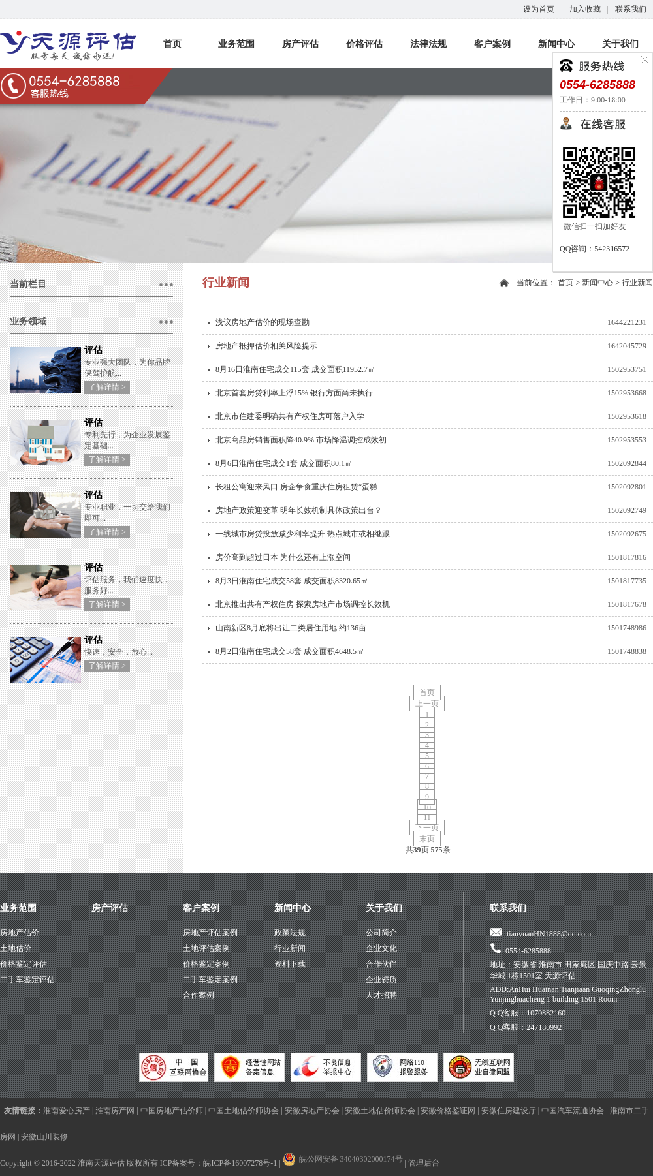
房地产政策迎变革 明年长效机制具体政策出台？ (298, 510)
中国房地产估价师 (171, 1110)
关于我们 (620, 44)
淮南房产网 (115, 1110)
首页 (172, 44)
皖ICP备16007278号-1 (240, 1163)
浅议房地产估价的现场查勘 (262, 322)
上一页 (427, 703)
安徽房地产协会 (312, 1110)
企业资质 (381, 979)
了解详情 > (107, 387)
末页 (427, 838)
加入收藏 (585, 9)
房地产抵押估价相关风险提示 (266, 345)
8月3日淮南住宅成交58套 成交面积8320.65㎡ (291, 580)
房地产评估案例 (210, 932)
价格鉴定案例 (206, 963)
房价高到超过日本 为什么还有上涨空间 (283, 557)
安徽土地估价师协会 (380, 1110)
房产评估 (300, 44)
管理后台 (423, 1163)
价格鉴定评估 (23, 963)
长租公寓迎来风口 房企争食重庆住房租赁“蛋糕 (296, 486)
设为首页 (538, 9)
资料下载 (290, 963)
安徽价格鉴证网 (448, 1110)
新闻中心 (556, 44)
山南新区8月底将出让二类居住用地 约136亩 (290, 627)
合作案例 (198, 995)
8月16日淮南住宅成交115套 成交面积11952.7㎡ (295, 369)
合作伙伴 (381, 963)
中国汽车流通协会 (572, 1110)
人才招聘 (381, 995)
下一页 (427, 827)
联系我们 (630, 9)
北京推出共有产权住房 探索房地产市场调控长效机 (302, 604)
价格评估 (364, 44)
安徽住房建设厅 (508, 1110)
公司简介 (381, 932)
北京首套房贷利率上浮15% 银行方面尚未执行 (294, 392)
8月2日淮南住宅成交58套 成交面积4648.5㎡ (289, 651)
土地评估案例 (206, 948)
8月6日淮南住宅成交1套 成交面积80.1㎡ (284, 463)
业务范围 (236, 44)
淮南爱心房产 (66, 1110)
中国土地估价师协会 (243, 1110)
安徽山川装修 (44, 1136)
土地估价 (15, 948)
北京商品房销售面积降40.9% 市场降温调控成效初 (301, 439)
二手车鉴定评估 (27, 979)
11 (427, 817)
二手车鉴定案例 (210, 979)
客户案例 (492, 44)
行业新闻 (637, 282)
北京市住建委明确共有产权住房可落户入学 (289, 416)
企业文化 (381, 948)
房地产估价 (19, 932)
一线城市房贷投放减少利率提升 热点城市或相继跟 (302, 533)
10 (427, 807)
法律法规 (428, 44)
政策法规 (290, 932)
